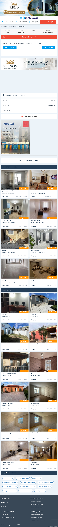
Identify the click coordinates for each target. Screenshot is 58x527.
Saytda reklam (4, 514)
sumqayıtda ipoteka (27, 486)
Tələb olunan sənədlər (36, 517)
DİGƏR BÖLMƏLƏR (7, 512)
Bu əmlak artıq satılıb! (30, 37)
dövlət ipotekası (23, 478)
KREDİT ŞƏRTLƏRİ (36, 512)
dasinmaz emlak (26, 491)
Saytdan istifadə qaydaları (7, 517)
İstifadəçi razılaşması (35, 501)
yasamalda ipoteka (11, 482)
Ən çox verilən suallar (36, 507)
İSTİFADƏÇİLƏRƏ (36, 499)
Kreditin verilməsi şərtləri (37, 514)
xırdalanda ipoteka (28, 482)
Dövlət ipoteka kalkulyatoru (29, 160)
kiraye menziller (45, 486)
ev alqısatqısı (40, 491)
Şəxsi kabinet (22, 22)
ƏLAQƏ (3, 506)
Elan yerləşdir (49, 22)
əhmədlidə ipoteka (46, 482)
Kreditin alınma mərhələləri (37, 520)
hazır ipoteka (8, 478)
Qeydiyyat (34, 22)
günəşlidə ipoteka (10, 486)
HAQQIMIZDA (5, 499)
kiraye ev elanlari (10, 491)
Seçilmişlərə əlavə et (30, 116)
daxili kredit (36, 478)
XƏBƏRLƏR (5, 502)
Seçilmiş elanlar (9, 22)
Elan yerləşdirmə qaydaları (37, 504)
